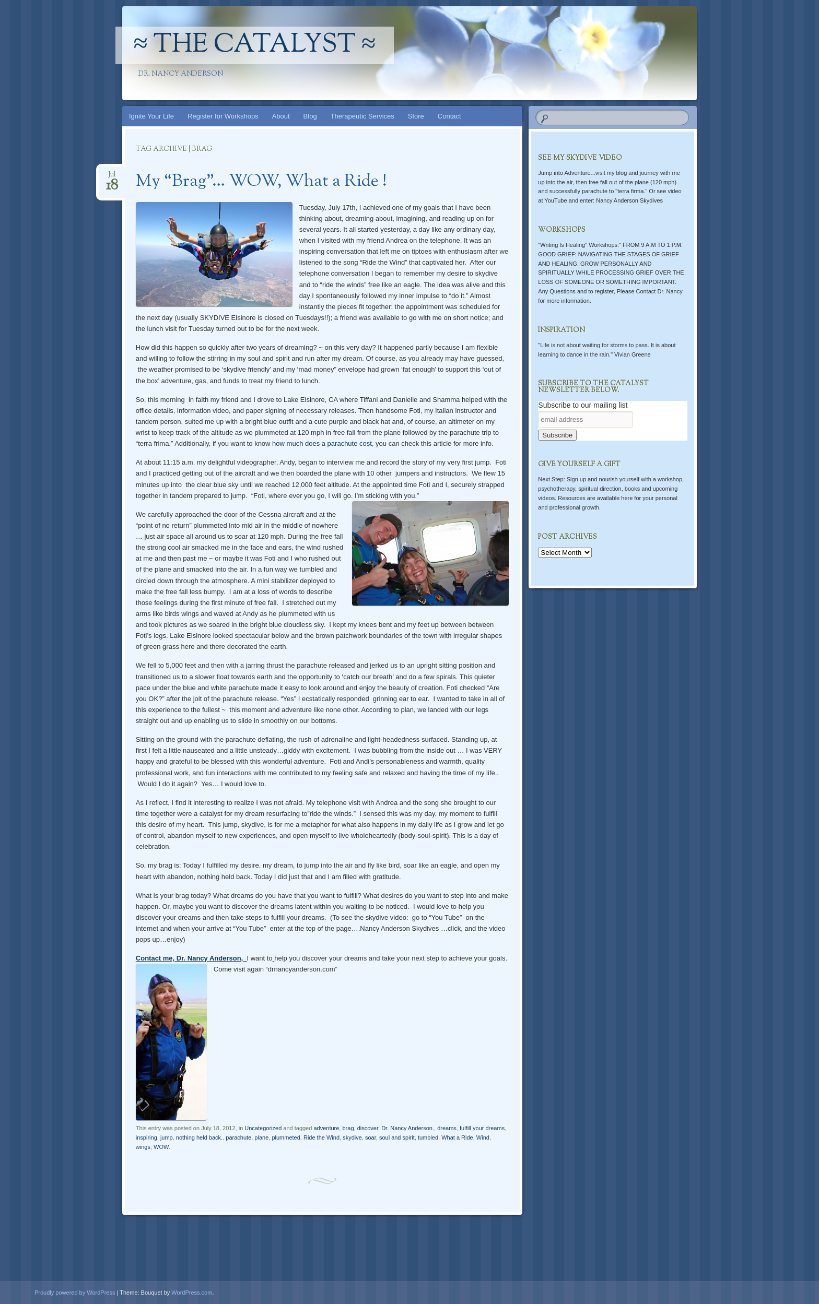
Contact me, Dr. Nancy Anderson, (189, 958)
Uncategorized (263, 1128)
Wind (482, 1137)
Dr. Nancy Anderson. (407, 1128)
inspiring (146, 1137)
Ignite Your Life (151, 116)
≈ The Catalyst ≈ (255, 45)
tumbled (428, 1137)
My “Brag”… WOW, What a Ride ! (261, 181)
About (281, 116)
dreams (447, 1128)
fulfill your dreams (482, 1128)
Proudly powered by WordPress (74, 1292)
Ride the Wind (321, 1137)
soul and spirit (397, 1137)
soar (370, 1137)
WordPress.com (191, 1292)
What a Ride (457, 1137)
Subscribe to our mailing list (582, 405)
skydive (352, 1137)
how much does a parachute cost (322, 443)
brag (348, 1128)
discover (367, 1128)
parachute (238, 1137)
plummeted (286, 1137)
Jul (112, 177)
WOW (161, 1147)
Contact (449, 116)
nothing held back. (199, 1137)
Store (416, 116)
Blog (310, 116)
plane (261, 1137)
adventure (326, 1128)
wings (143, 1147)
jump (166, 1137)
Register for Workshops (223, 116)
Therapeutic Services (362, 116)
